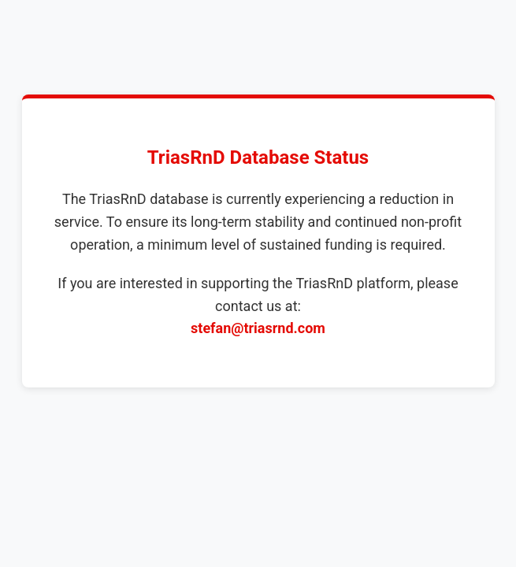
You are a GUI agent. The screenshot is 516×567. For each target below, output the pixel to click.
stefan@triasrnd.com (258, 328)
